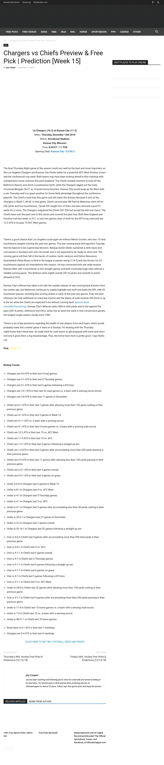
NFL (5, 40)
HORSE (83, 31)
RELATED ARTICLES (15, 701)
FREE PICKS (12, 31)
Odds (44, 31)
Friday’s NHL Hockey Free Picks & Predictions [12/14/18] (88, 658)
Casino (124, 31)
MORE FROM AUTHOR (40, 701)
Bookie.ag (27, 2)
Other (137, 31)
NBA (54, 31)
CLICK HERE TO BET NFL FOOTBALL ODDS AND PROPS (54, 641)
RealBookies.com (41, 2)
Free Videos (29, 31)
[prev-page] (6, 749)
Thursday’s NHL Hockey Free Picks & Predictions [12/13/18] (23, 658)
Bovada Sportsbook (12, 2)
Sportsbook (99, 31)
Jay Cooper (11, 67)
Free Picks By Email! (48, 733)
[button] (156, 32)
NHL (72, 31)
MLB (63, 31)
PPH (113, 31)
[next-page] (11, 749)
